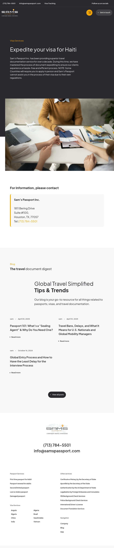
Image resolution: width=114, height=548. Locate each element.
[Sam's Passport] (10, 12)
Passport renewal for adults (20, 484)
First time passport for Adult (21, 479)
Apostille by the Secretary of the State (75, 484)
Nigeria (14, 514)
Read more (16, 337)
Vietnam (37, 522)
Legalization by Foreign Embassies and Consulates (79, 492)
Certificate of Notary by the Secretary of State (78, 479)
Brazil (36, 514)
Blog (62, 528)
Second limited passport (19, 488)
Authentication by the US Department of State (78, 488)
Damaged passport (17, 496)
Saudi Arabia (38, 518)
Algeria (36, 510)
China (13, 518)
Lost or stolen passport (19, 492)
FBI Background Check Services (72, 496)
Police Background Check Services (74, 500)
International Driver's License (71, 505)
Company (64, 524)
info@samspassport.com (57, 450)
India (13, 522)
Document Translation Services (72, 509)
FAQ (62, 532)
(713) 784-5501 (27, 221)
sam (12, 319)
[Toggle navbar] (89, 13)
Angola (14, 510)
